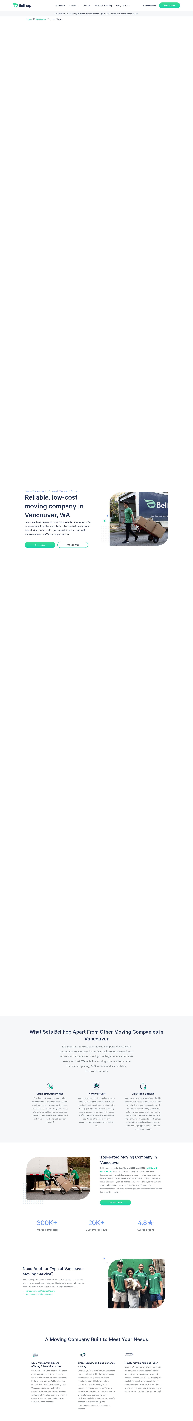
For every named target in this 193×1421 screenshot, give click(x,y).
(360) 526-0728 (123, 5)
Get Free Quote (115, 1202)
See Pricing (40, 545)
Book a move (169, 5)
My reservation (149, 5)
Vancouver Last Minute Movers (39, 1294)
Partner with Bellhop (103, 5)
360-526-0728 (73, 545)
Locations (73, 5)
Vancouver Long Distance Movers (40, 1290)
